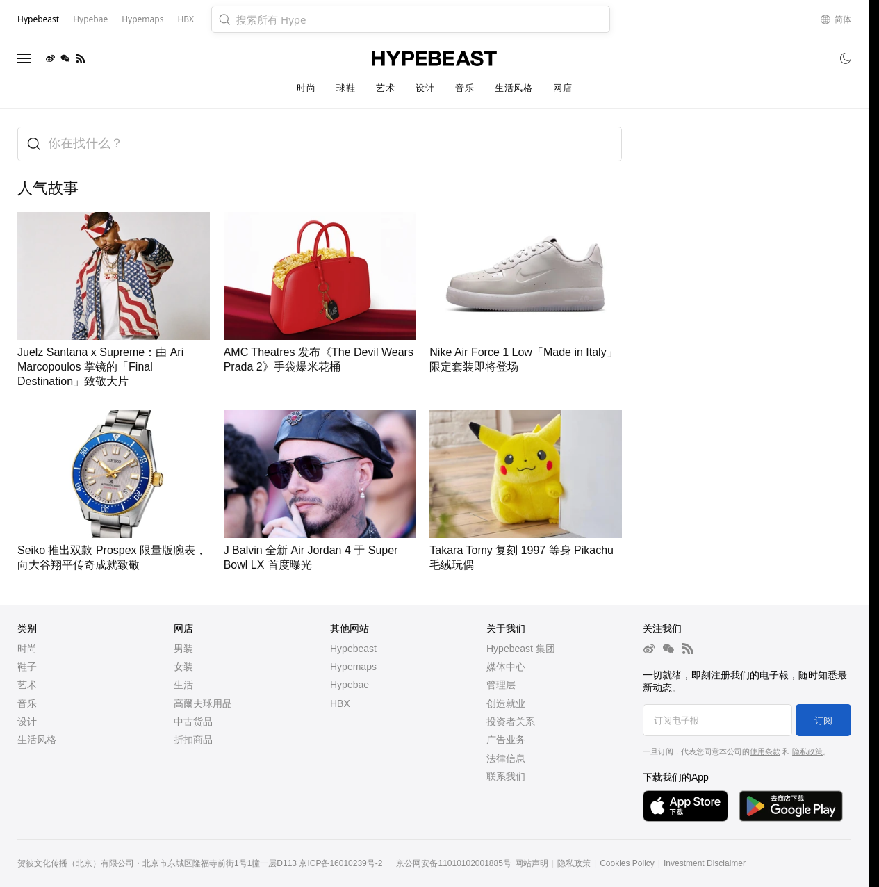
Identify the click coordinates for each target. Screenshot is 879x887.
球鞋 (345, 88)
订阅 (823, 720)
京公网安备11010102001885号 (453, 863)
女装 (183, 666)
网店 (562, 88)
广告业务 (505, 739)
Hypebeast (353, 648)
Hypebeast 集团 (520, 648)
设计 (425, 88)
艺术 (385, 88)
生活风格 (513, 88)
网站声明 (531, 863)
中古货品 (193, 721)
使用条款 (765, 751)
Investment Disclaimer (705, 863)
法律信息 (505, 758)
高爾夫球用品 (203, 703)
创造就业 (505, 703)
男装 (183, 648)
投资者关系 (510, 721)
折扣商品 (193, 739)
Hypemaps (353, 666)
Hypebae (349, 684)
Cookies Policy (627, 863)
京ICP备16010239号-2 (340, 863)
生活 (183, 684)
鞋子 (27, 666)
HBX (340, 703)
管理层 (501, 684)
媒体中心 (505, 666)
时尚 (306, 88)
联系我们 (505, 776)
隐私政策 (807, 751)
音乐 (464, 88)
